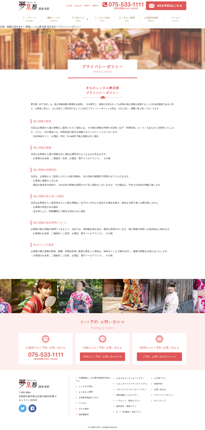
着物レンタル (54, 19)
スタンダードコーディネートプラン (132, 384)
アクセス (175, 19)
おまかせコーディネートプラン (130, 378)
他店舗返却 (84, 414)
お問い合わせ (160, 389)
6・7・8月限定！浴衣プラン (129, 412)
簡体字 (96, 5)
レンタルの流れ (102, 19)
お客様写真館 (151, 19)
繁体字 (87, 5)
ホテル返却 (84, 409)
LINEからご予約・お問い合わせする (102, 356)
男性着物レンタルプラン (127, 395)
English (78, 5)
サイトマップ (160, 401)
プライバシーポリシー (164, 395)
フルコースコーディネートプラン (131, 389)
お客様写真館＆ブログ (89, 397)
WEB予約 (158, 384)
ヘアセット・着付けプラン (128, 401)
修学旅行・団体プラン (126, 406)
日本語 (69, 5)
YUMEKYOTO (95, 427)
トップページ (29, 19)
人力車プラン (160, 378)
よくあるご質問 (127, 19)
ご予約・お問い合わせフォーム (159, 356)
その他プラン (78, 19)
